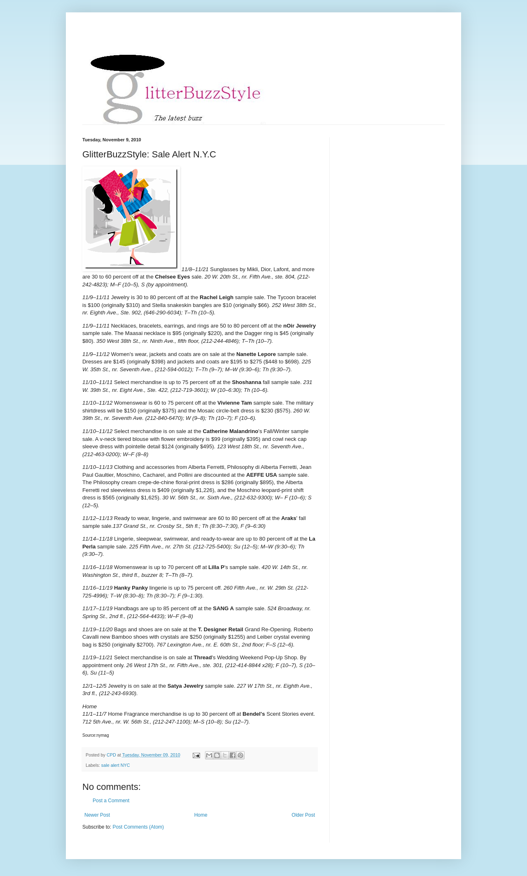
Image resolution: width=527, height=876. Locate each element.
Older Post (303, 815)
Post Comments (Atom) (138, 827)
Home (201, 815)
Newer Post (97, 815)
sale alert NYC (115, 765)
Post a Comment (111, 800)
